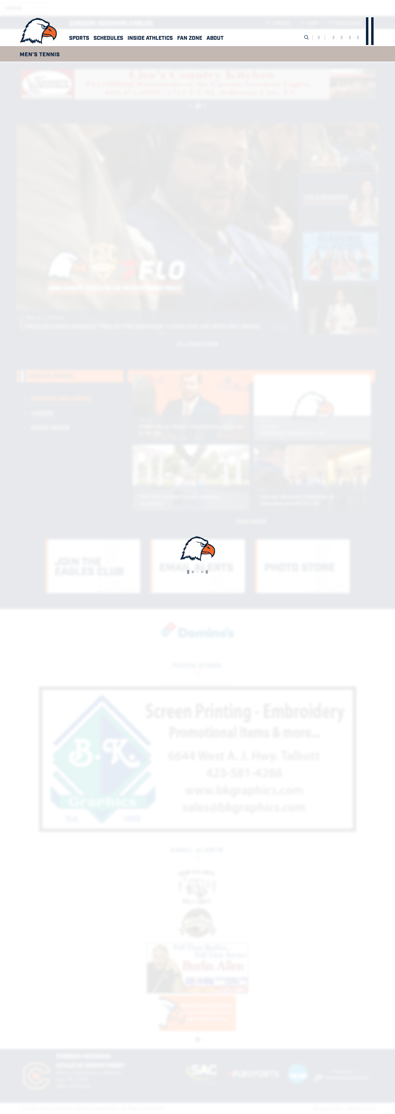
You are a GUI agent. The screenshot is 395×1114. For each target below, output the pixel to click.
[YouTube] (358, 37)
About (215, 37)
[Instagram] (350, 37)
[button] (79, 38)
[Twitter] (342, 37)
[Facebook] (334, 37)
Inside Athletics (150, 37)
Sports (79, 37)
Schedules (108, 37)
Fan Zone (189, 37)
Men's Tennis (40, 53)
